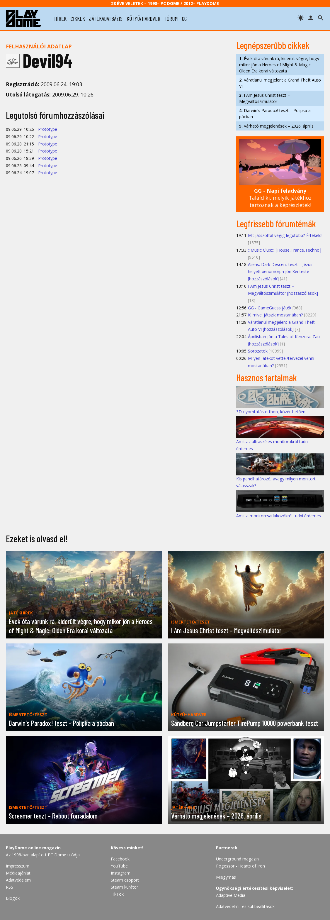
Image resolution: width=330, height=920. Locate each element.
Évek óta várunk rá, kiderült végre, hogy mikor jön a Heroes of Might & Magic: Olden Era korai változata (279, 65)
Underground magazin (237, 859)
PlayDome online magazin (33, 847)
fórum (171, 18)
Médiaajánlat (18, 873)
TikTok (117, 894)
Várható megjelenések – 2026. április (276, 126)
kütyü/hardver (143, 18)
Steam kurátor (124, 887)
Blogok (13, 898)
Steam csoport (125, 880)
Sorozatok (258, 351)
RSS (9, 887)
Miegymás (226, 877)
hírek (60, 18)
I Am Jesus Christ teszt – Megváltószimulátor (264, 98)
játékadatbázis (106, 18)
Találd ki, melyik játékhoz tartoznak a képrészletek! (280, 198)
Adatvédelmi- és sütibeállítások (245, 906)
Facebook (120, 859)
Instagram (120, 873)
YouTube (119, 866)
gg (184, 18)
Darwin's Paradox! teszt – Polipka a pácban (275, 113)
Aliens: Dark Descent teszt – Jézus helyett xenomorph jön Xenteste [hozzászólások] (280, 272)
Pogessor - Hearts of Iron (240, 866)
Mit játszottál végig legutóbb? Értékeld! (285, 235)
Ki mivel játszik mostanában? (275, 315)
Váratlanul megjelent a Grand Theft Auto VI (280, 83)
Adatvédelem (18, 880)
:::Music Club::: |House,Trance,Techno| (285, 250)
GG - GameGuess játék (269, 308)
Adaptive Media (230, 895)
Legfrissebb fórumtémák (276, 223)
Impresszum (17, 866)
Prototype (47, 129)
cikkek (78, 18)
